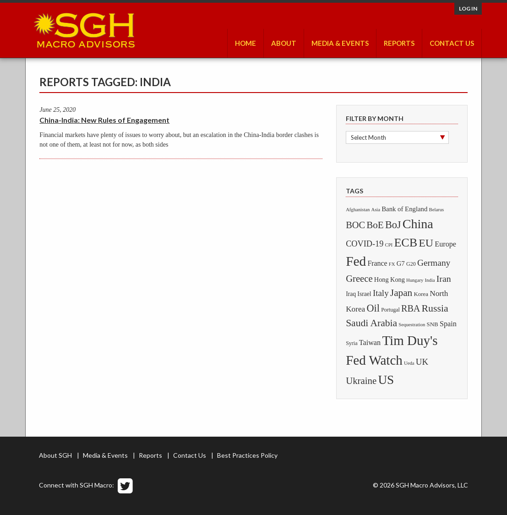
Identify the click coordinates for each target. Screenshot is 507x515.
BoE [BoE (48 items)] (374, 224)
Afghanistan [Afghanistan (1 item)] (358, 209)
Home (245, 43)
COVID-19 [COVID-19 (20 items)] (364, 243)
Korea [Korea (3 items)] (421, 294)
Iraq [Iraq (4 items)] (351, 293)
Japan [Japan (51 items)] (401, 292)
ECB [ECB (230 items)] (405, 242)
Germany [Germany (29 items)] (433, 263)
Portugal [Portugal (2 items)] (390, 310)
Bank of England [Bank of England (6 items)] (404, 209)
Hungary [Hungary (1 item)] (414, 280)
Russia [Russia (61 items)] (435, 308)
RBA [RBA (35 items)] (410, 308)
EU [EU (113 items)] (426, 243)
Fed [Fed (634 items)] (356, 261)
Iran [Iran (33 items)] (443, 279)
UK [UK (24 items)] (422, 362)
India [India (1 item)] (430, 280)
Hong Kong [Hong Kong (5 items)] (389, 279)
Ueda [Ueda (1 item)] (409, 363)
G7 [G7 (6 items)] (401, 263)
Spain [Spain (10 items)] (448, 324)
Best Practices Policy (247, 455)
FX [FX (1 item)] (392, 264)
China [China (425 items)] (418, 224)
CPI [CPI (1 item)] (389, 244)
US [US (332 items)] (386, 380)
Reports (399, 43)
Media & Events (340, 43)
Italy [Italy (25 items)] (381, 293)
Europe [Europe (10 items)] (445, 244)
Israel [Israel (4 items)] (364, 293)
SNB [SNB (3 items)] (432, 324)
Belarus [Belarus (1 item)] (436, 209)
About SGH (55, 455)
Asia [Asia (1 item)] (375, 209)
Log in (468, 8)
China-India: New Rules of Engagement (104, 119)
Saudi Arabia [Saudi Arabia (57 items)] (371, 323)
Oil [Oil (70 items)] (372, 308)
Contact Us (452, 43)
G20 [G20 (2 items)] (411, 264)
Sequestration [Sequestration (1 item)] (411, 324)
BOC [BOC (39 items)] (355, 225)
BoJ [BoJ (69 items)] (393, 224)
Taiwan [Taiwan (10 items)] (370, 343)
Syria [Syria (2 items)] (351, 343)
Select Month (368, 137)
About (283, 43)
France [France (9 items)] (377, 263)
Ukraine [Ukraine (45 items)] (361, 380)
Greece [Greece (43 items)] (359, 279)
